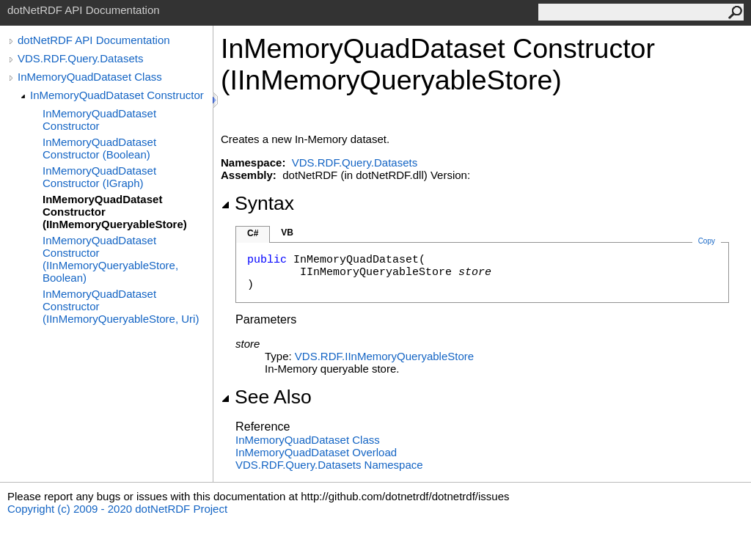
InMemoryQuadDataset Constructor (117, 95)
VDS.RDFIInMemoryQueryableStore (384, 356)
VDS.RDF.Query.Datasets (80, 58)
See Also (266, 397)
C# (252, 233)
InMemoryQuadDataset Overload (316, 452)
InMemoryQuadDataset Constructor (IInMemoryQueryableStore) (115, 211)
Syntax (257, 203)
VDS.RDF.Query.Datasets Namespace (329, 464)
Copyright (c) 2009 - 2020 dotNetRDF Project (117, 508)
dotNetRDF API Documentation (94, 40)
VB (287, 232)
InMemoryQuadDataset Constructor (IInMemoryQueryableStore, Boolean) (110, 259)
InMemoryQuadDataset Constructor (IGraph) (99, 176)
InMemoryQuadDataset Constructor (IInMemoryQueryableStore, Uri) (121, 306)
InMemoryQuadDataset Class (90, 76)
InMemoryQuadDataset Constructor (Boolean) (99, 148)
